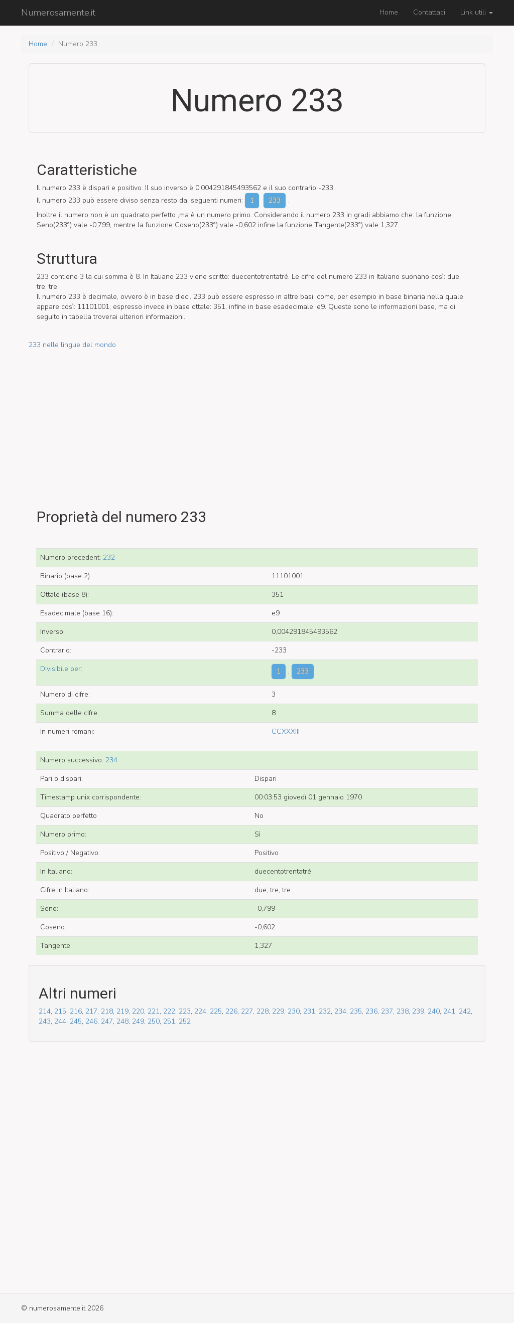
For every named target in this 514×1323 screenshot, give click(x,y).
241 (449, 1011)
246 (91, 1021)
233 (275, 200)
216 (76, 1011)
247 (107, 1021)
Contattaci (429, 12)
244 (60, 1021)
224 (200, 1011)
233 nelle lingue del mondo (72, 345)
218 (107, 1011)
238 (403, 1011)
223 (185, 1011)
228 (262, 1011)
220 (138, 1011)
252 (185, 1021)
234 (111, 760)
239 (418, 1011)
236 (371, 1011)
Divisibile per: (61, 669)
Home (388, 12)
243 (45, 1021)
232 (109, 557)
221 (154, 1011)
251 (169, 1021)
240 (434, 1011)
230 (294, 1011)
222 (169, 1011)
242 (465, 1011)
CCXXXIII (286, 731)
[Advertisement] (257, 420)
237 (387, 1011)
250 (154, 1021)
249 (138, 1021)
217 (91, 1011)
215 (60, 1011)
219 (122, 1011)
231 (309, 1011)
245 (76, 1021)
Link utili (476, 12)
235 (356, 1011)
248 (122, 1021)
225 (216, 1011)
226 (231, 1011)
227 (247, 1011)
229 (278, 1011)
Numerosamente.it (58, 13)
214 (45, 1011)
